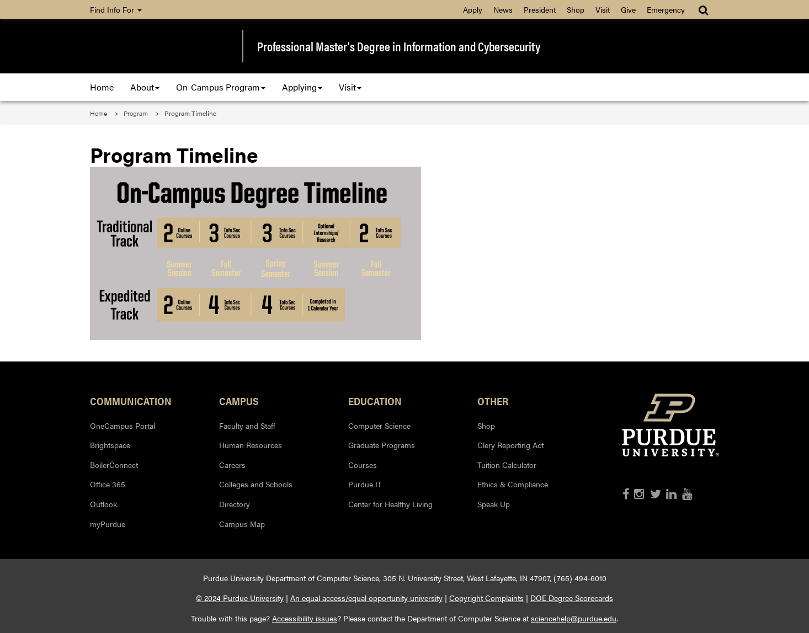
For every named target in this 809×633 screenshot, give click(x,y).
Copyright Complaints (486, 597)
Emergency (666, 9)
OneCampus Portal (122, 425)
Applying (302, 87)
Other (492, 400)
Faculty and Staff (247, 425)
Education (375, 400)
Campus (238, 400)
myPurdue (107, 523)
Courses (362, 464)
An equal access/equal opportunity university (366, 597)
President (540, 9)
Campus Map (242, 523)
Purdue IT (365, 484)
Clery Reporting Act (510, 444)
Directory (234, 503)
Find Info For (116, 9)
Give (628, 9)
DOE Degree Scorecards (571, 597)
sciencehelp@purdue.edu (573, 618)
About (144, 87)
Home (102, 87)
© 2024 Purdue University (240, 597)
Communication (131, 400)
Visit (602, 9)
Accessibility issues (304, 618)
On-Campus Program (220, 87)
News (503, 9)
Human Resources (250, 444)
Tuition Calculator (506, 464)
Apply (472, 9)
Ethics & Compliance (512, 484)
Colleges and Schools (255, 484)
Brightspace (110, 444)
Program (136, 113)
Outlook (103, 503)
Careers (232, 464)
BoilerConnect (114, 464)
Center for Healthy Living (390, 503)
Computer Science (379, 425)
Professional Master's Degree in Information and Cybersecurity (398, 46)
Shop (575, 9)
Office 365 (107, 484)
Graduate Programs (381, 444)
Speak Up (493, 503)
